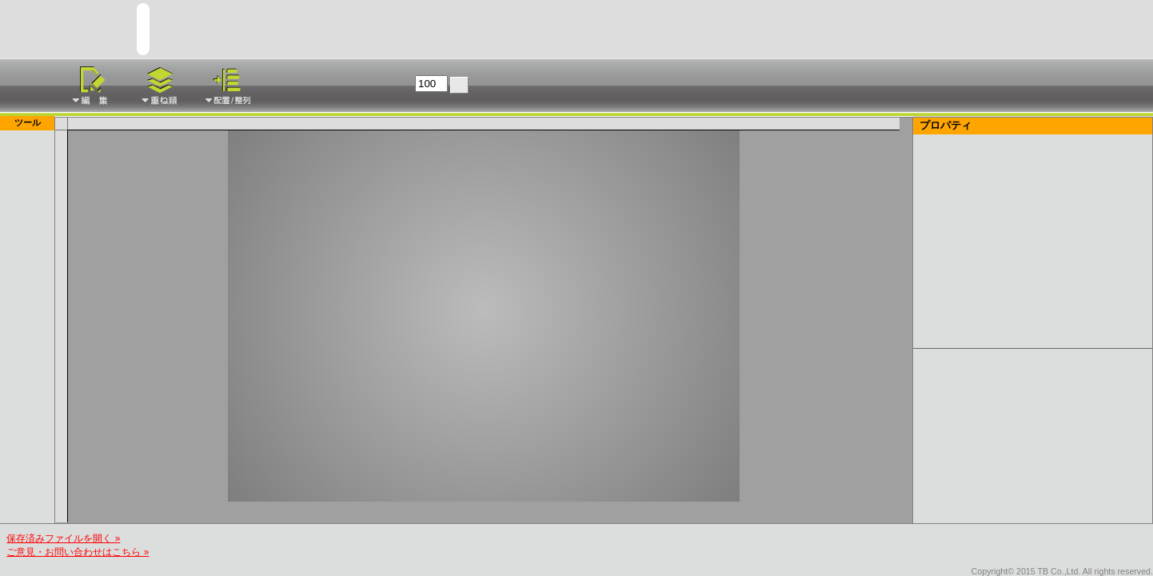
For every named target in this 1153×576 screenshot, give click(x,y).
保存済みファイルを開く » (63, 538)
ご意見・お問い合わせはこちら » (77, 552)
